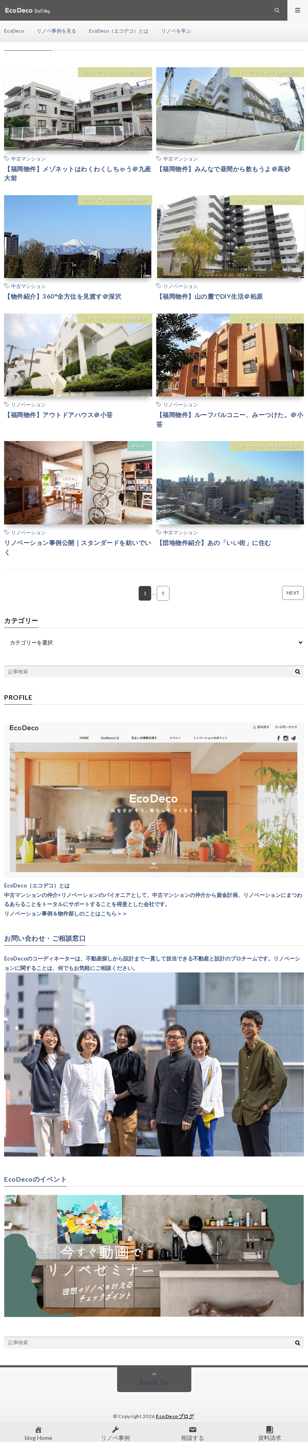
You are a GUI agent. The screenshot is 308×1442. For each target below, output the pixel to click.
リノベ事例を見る (56, 31)
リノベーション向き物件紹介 (115, 72)
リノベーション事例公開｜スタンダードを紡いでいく (77, 547)
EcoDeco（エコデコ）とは (118, 31)
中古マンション (28, 158)
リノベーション (180, 285)
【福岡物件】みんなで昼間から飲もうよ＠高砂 (223, 168)
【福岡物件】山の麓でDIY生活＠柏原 (209, 296)
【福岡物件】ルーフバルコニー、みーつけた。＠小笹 (229, 419)
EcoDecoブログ (175, 1416)
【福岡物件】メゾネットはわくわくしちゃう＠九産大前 (77, 173)
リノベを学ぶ (176, 31)
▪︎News (139, 446)
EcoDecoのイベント (35, 1179)
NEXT (293, 593)
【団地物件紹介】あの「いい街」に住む (213, 542)
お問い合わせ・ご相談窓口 (45, 938)
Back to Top (154, 1381)
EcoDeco (14, 31)
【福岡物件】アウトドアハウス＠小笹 (58, 414)
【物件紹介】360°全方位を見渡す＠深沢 (62, 296)
